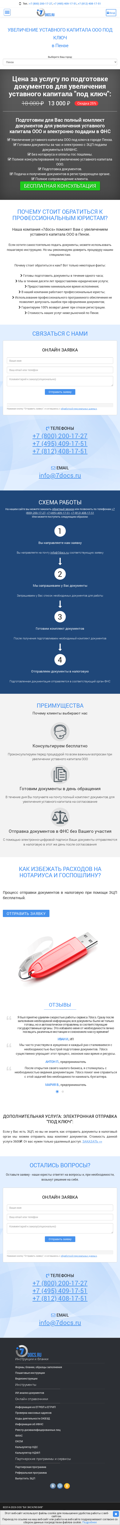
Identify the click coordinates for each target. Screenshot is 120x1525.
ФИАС (19, 1435)
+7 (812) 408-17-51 (89, 3)
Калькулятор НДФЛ (27, 1452)
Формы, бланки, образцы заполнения (38, 1367)
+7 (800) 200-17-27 (40, 3)
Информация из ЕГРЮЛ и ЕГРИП (35, 1407)
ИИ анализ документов (29, 1393)
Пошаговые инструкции (30, 1373)
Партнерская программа (30, 1467)
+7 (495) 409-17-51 (65, 3)
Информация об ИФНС (29, 1424)
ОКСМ (19, 1441)
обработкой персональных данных (79, 408)
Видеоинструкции (26, 1378)
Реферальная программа (31, 1472)
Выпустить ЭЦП (25, 1478)
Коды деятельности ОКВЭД (32, 1418)
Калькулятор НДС (26, 1447)
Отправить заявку (26, 913)
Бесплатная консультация (60, 186)
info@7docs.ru (60, 475)
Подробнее (89, 1522)
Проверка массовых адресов (33, 1413)
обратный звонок (63, 509)
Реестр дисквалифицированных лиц (37, 1430)
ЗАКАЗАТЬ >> (92, 1141)
